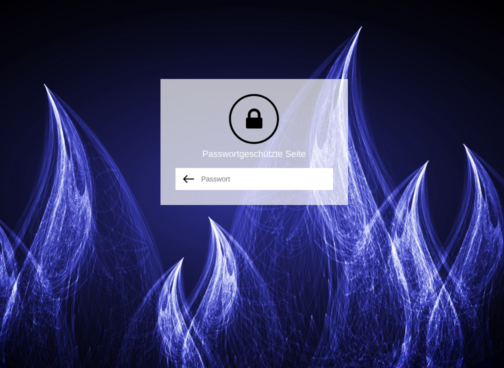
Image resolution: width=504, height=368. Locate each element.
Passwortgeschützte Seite (254, 154)
